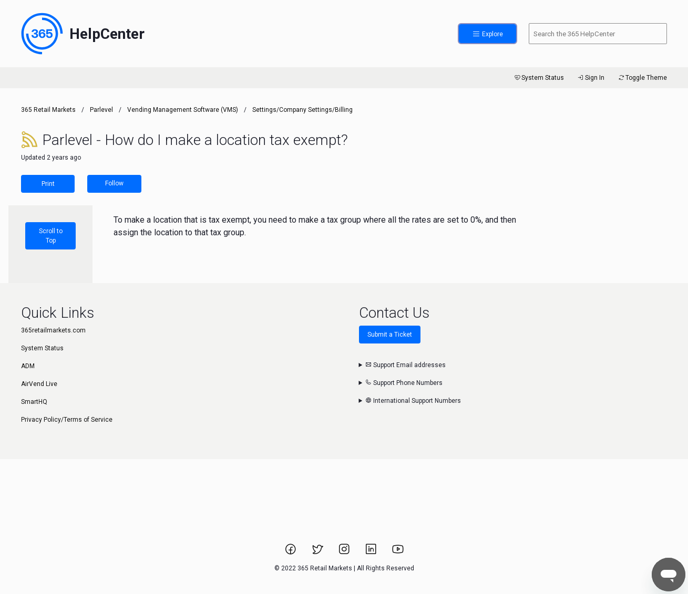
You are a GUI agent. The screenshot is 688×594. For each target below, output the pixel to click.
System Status (538, 77)
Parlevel (101, 109)
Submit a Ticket (389, 334)
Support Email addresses (405, 365)
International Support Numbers (413, 400)
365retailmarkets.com (53, 330)
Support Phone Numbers (404, 383)
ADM (28, 366)
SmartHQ (34, 401)
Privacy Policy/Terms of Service (66, 419)
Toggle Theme (642, 77)
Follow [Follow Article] (114, 183)
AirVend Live (39, 384)
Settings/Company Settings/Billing (302, 109)
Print (48, 183)
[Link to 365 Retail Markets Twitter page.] (318, 552)
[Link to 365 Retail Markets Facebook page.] (291, 552)
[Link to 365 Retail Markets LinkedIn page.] (371, 552)
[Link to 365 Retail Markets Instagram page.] (345, 552)
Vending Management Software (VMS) (182, 109)
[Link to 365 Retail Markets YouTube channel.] (397, 552)
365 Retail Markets (48, 109)
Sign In (590, 77)
